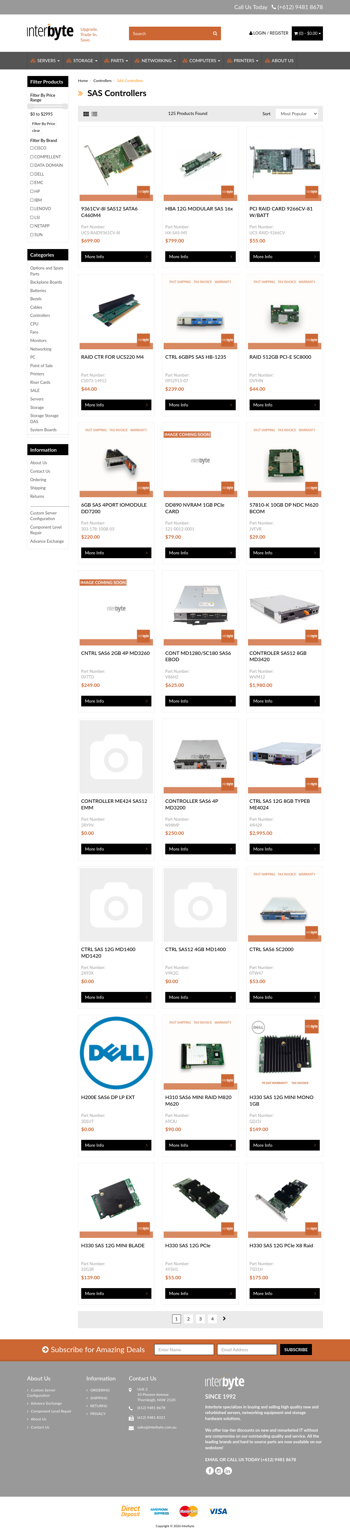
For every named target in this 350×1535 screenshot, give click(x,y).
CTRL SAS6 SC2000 (272, 949)
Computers (201, 60)
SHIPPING (97, 1398)
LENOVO (42, 208)
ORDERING (98, 1390)
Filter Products (46, 81)
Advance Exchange (47, 541)
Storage (81, 60)
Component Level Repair (46, 530)
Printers (242, 60)
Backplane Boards (46, 282)
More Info (94, 256)
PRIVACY (96, 1413)
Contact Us (40, 471)
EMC (38, 182)
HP (37, 191)
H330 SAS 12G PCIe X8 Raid (281, 1245)
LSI (37, 217)
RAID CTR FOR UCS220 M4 (112, 357)
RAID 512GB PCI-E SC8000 (280, 357)
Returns (37, 496)
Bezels (36, 298)
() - (307, 33)
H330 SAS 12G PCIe (188, 1245)
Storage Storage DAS (44, 418)
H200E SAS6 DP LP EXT (108, 1097)
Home (83, 80)
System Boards (43, 429)
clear (36, 130)
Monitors (38, 340)
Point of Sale (41, 365)
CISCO (40, 147)
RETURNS (97, 1405)
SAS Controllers (130, 80)
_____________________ (49, 504)
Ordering (38, 479)
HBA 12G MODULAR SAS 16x (199, 208)
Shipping (38, 487)
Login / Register (269, 32)
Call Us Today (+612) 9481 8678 (278, 6)
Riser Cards (40, 382)
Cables (36, 307)
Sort (266, 113)
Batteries (38, 290)
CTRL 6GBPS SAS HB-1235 (195, 357)
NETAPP (42, 225)
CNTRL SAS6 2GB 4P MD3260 (115, 653)
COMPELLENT (47, 156)
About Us (279, 60)
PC (33, 357)
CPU (34, 323)
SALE (35, 390)
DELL (39, 174)
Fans (34, 332)
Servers (45, 60)
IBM (38, 200)
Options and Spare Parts (46, 270)
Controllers (40, 315)
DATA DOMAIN (48, 165)
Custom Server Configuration (43, 515)
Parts (116, 60)
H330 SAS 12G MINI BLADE (113, 1245)
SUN (38, 234)
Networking (155, 60)
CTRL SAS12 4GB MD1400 (195, 949)
